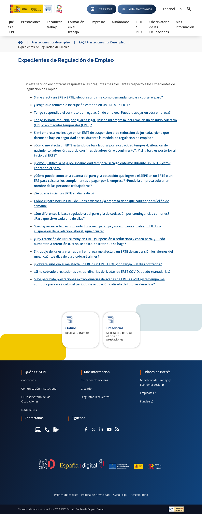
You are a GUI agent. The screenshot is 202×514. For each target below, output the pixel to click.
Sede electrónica (139, 9)
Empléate (146, 393)
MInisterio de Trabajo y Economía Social (155, 382)
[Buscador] (189, 9)
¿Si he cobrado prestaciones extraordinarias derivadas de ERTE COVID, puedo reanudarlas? (102, 271)
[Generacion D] (101, 464)
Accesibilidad (139, 495)
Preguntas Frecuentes (95, 397)
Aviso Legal (120, 495)
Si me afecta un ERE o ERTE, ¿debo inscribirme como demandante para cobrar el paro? (98, 97)
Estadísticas (29, 410)
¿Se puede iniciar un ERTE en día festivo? (64, 193)
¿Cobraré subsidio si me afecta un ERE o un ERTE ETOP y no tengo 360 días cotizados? (98, 264)
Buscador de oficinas (94, 380)
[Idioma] (172, 9)
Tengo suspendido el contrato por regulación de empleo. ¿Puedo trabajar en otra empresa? (102, 112)
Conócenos (28, 380)
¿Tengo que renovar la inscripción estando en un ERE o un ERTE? (82, 105)
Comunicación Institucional (39, 388)
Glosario (86, 388)
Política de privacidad (95, 495)
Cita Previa (104, 9)
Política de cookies (66, 495)
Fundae (145, 401)
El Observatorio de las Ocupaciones (35, 399)
